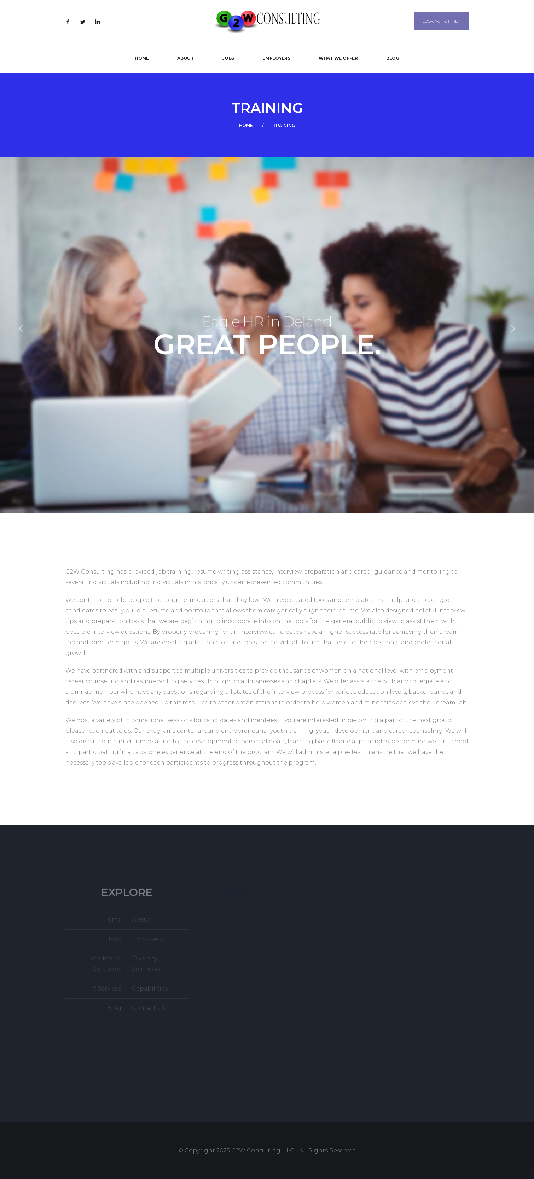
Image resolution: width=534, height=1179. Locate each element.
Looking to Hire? (441, 21)
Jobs (228, 58)
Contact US (149, 1010)
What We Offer (338, 58)
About (185, 58)
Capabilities (150, 991)
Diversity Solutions (146, 966)
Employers (276, 58)
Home (142, 58)
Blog (392, 58)
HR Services (104, 991)
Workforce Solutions (105, 966)
